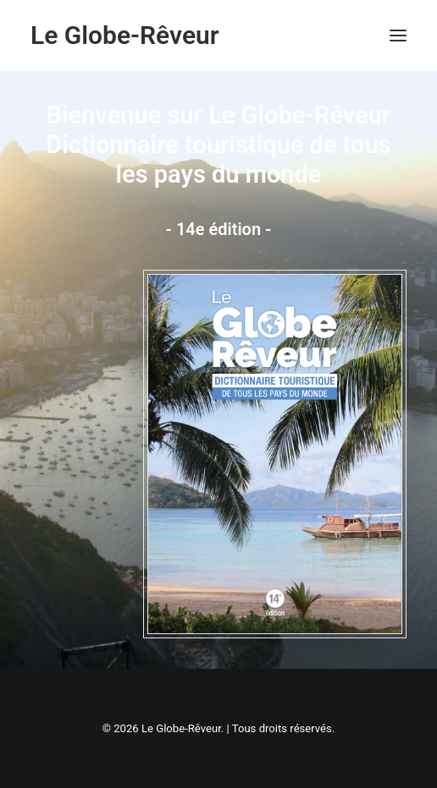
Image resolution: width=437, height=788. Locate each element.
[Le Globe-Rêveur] (124, 35)
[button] (398, 35)
